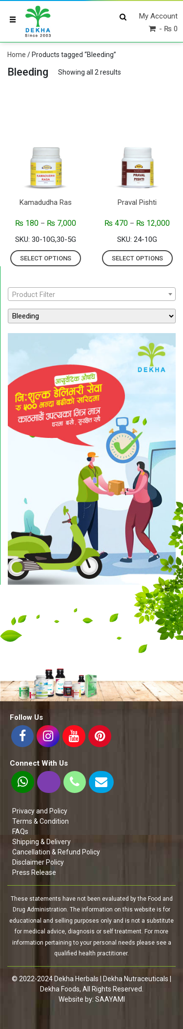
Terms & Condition (40, 821)
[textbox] (91, 294)
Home (16, 55)
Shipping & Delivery (41, 842)
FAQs (20, 831)
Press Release (34, 872)
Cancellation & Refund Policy (56, 852)
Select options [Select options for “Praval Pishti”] (137, 258)
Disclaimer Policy (38, 862)
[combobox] (92, 294)
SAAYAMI (110, 999)
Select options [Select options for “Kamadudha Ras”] (45, 258)
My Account (158, 16)
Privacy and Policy (39, 811)
